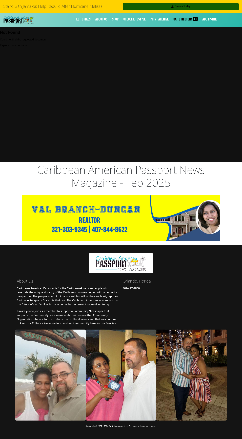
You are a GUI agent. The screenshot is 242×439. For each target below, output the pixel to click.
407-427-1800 (131, 288)
